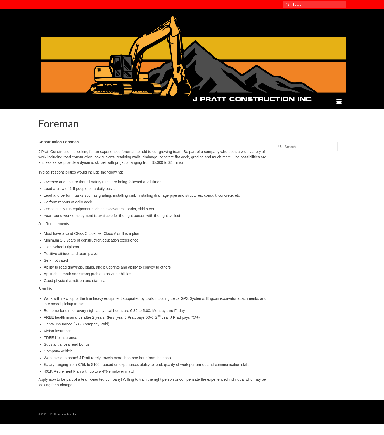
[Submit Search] (287, 4)
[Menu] (339, 102)
